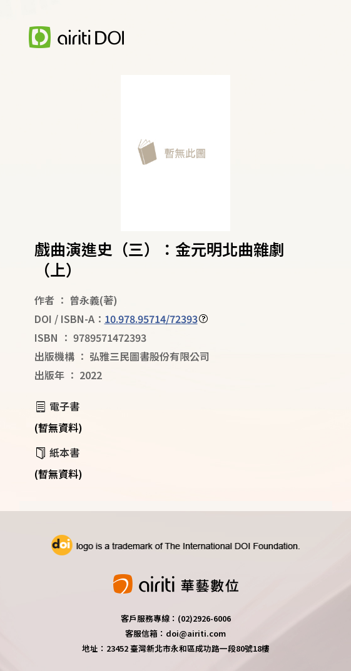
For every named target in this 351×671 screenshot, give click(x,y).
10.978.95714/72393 (151, 318)
